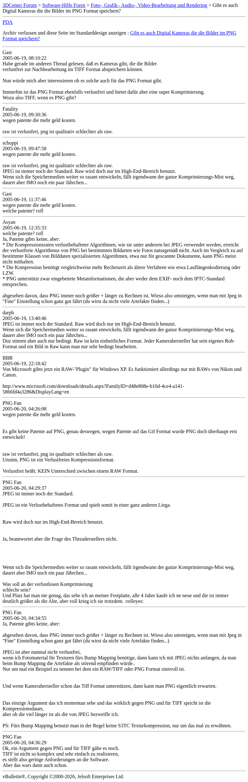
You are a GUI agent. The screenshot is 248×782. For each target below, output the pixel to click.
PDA (8, 22)
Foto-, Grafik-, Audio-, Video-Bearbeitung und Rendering (149, 5)
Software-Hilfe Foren (63, 5)
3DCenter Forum (20, 5)
